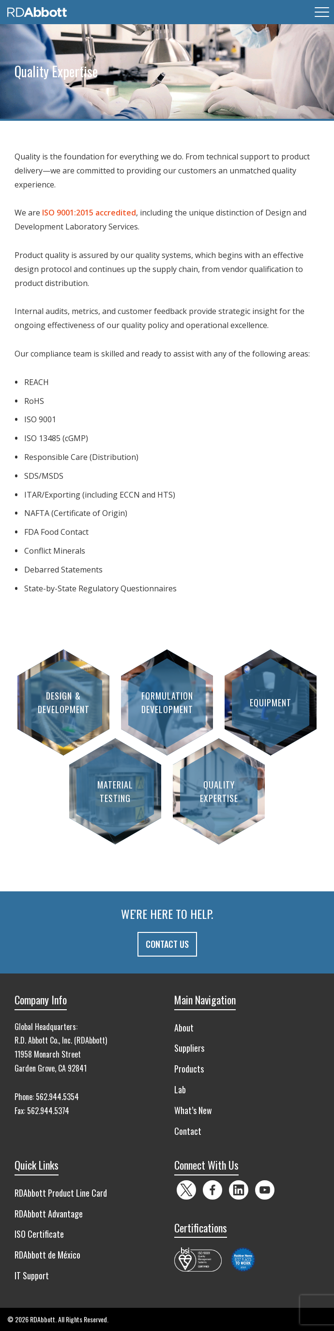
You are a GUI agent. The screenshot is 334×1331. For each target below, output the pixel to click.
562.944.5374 (48, 1110)
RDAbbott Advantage (49, 1213)
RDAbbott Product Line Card (61, 1193)
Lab (180, 1089)
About (184, 1027)
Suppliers (189, 1048)
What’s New (193, 1110)
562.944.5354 (57, 1096)
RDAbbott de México (47, 1254)
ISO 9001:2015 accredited (89, 212)
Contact (187, 1131)
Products (189, 1068)
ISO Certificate (39, 1234)
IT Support (32, 1275)
